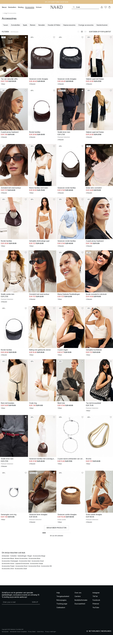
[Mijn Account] (102, 7)
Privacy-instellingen (50, 631)
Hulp (58, 593)
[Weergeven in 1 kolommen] (78, 31)
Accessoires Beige (39, 556)
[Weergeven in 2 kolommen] (82, 31)
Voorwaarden (5, 631)
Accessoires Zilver (8, 568)
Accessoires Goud (38, 561)
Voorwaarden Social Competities (18, 631)
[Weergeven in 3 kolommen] (85, 31)
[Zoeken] (85, 7)
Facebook (96, 600)
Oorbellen (13, 556)
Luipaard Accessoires (22, 563)
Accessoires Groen (8, 563)
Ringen (29, 556)
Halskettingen (22, 556)
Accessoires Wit (46, 566)
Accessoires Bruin (34, 558)
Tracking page (61, 604)
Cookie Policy (40, 631)
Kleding (4, 13)
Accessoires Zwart (21, 568)
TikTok (95, 596)
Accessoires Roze (34, 566)
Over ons (78, 593)
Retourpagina (61, 600)
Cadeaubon (60, 607)
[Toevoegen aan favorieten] (26, 37)
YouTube (96, 607)
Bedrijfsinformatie (81, 600)
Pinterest (96, 604)
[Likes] (105, 7)
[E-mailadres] (16, 602)
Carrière (78, 596)
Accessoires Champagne (10, 561)
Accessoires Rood (21, 566)
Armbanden (5, 556)
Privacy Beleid (32, 631)
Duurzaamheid (80, 604)
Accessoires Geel (25, 561)
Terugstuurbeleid (62, 596)
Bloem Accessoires (21, 558)
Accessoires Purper (8, 566)
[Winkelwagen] (109, 7)
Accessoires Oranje (36, 563)
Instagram (96, 593)
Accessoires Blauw (8, 558)
